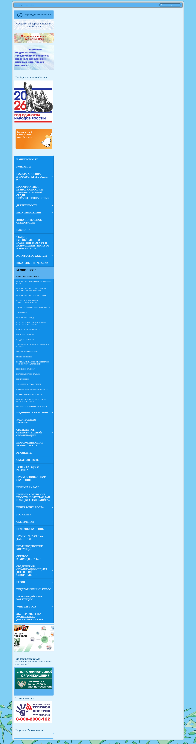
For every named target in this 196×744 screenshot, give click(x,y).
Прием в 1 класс (27, 487)
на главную (19, 5)
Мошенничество (24, 357)
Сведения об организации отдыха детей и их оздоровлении (32, 570)
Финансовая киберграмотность (31, 406)
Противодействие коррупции (29, 548)
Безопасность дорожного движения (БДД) (33, 282)
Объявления (25, 521)
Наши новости (27, 159)
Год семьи (23, 514)
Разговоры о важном (31, 255)
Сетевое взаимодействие (28, 558)
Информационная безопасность (32, 389)
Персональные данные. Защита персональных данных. (31, 324)
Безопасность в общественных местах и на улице (31, 400)
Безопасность (26, 270)
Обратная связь (27, 460)
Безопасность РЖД (25, 318)
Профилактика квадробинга (29, 394)
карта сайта (29, 5)
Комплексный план (25, 335)
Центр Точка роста (30, 507)
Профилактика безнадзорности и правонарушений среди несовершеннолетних (32, 192)
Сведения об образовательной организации (29, 432)
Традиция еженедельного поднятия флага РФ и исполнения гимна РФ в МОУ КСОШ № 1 (32, 243)
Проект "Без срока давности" (29, 537)
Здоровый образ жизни (27, 352)
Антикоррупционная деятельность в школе (33, 346)
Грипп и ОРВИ (22, 379)
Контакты (23, 166)
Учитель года (26, 606)
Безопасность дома (25, 369)
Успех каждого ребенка (27, 468)
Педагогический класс (33, 589)
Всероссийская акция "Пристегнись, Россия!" (27, 301)
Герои (20, 582)
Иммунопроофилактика (28, 330)
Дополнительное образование (29, 221)
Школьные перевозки (32, 263)
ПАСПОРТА (23, 230)
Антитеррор (21, 313)
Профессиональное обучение (31, 478)
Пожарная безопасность (28, 276)
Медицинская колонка (33, 412)
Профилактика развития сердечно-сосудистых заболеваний (32, 363)
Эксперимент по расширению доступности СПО (29, 617)
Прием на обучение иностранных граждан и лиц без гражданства (33, 497)
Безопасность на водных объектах (33, 295)
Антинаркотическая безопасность (33, 308)
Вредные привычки (25, 340)
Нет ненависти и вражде (28, 374)
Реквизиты (24, 452)
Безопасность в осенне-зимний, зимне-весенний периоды (31, 289)
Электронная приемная (26, 421)
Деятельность (26, 205)
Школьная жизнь (29, 212)
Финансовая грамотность (28, 384)
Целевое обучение (30, 529)
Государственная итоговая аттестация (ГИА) (32, 177)
